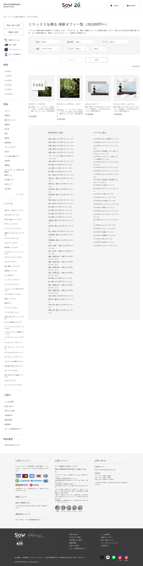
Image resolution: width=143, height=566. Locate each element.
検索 (96, 60)
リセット (71, 60)
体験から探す (14, 32)
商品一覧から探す (13, 25)
